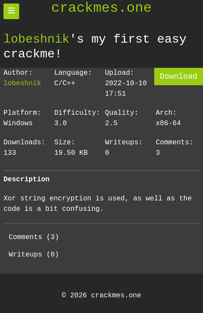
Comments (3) (34, 237)
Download (178, 76)
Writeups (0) (34, 255)
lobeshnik (36, 39)
